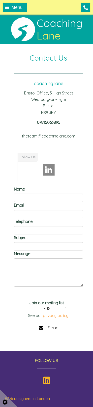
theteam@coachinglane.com (48, 136)
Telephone (23, 221)
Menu (14, 7)
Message (22, 253)
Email (19, 205)
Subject (21, 237)
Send (49, 328)
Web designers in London (27, 399)
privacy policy (55, 315)
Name (19, 189)
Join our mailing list (46, 305)
